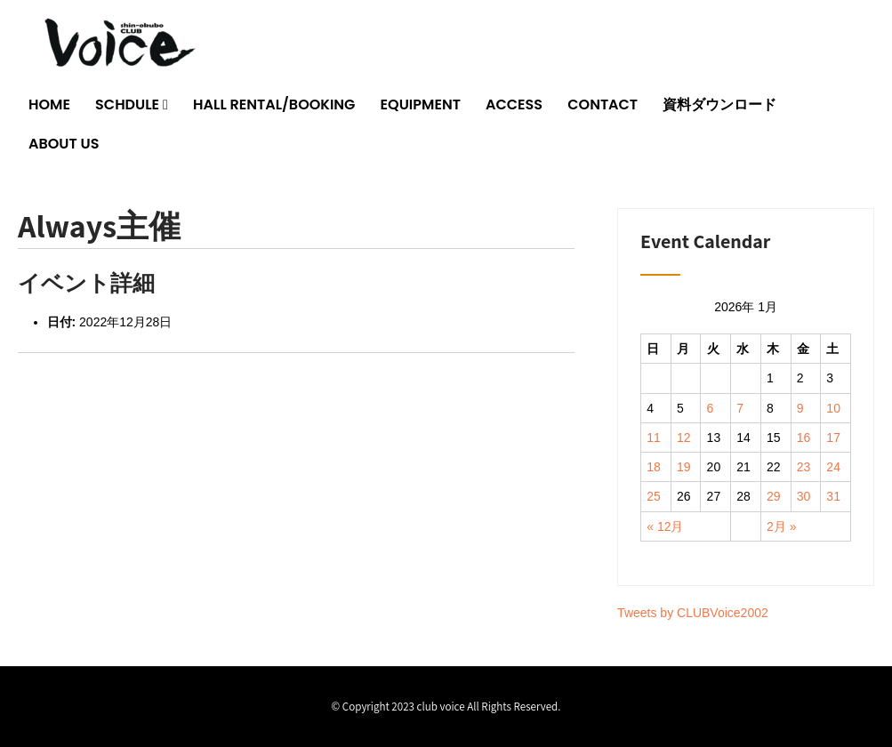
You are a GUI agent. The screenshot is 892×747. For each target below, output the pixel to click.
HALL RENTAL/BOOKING (274, 104)
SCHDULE (127, 104)
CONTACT (602, 104)
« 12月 (665, 526)
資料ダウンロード (719, 104)
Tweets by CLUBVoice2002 (692, 613)
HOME (49, 104)
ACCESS (514, 104)
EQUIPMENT (421, 104)
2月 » (781, 526)
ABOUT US (63, 143)
